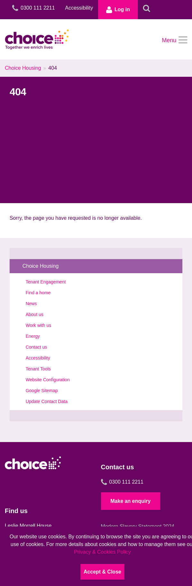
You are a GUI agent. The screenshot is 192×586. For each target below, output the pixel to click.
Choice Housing (23, 68)
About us (34, 314)
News (31, 303)
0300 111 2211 (122, 482)
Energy (33, 336)
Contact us (36, 347)
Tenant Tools (38, 368)
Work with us (38, 325)
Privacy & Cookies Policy (102, 552)
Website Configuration (48, 379)
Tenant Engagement (46, 281)
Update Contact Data (47, 401)
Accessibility (79, 8)
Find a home (38, 292)
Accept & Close (102, 571)
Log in (118, 9)
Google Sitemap (42, 390)
